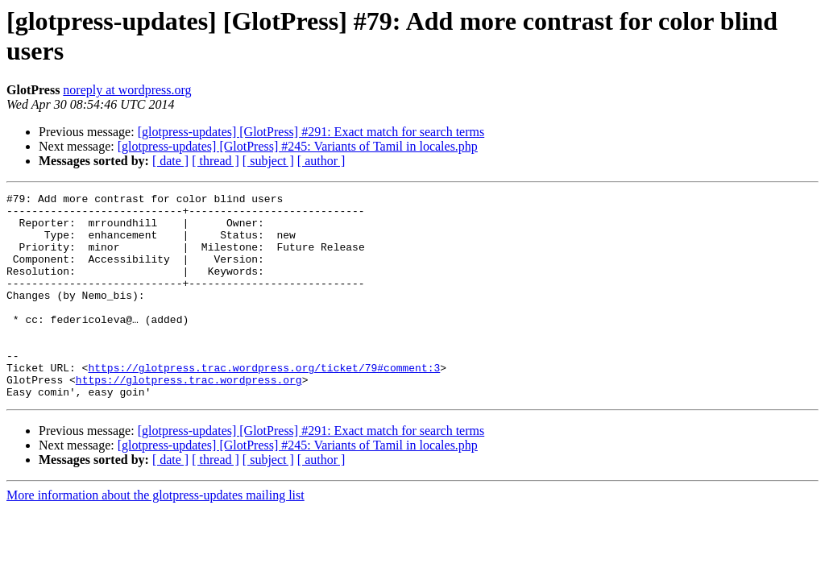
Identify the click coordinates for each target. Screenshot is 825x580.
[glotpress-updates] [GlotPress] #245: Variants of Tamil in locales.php (298, 146)
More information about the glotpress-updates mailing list (155, 536)
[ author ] (321, 161)
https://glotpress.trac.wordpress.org (189, 418)
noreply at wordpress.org (127, 90)
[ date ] (170, 161)
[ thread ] (215, 161)
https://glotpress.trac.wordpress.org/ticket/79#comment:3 (264, 403)
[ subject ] (268, 161)
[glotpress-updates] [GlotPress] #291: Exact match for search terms (311, 132)
